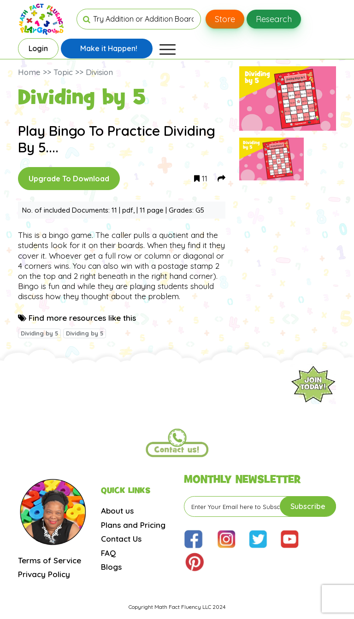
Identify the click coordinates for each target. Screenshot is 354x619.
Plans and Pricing (133, 525)
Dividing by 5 (39, 333)
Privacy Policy (44, 574)
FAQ (108, 553)
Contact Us (121, 539)
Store (225, 19)
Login (38, 48)
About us (117, 510)
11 (200, 178)
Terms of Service (49, 560)
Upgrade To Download (69, 178)
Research (274, 19)
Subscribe (307, 506)
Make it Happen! (108, 48)
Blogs (111, 567)
